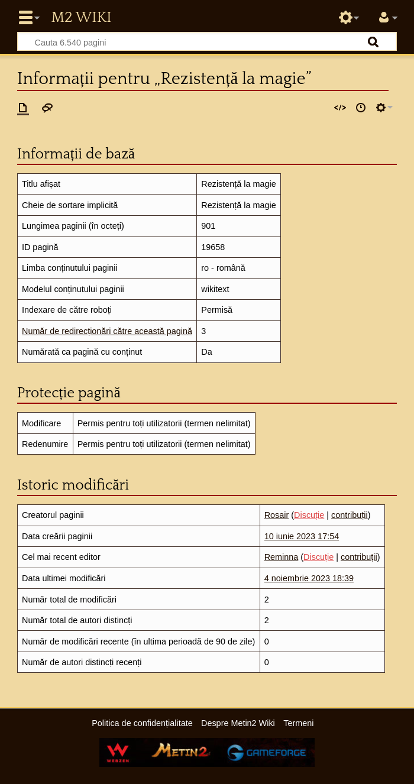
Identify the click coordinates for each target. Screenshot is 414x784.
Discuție (309, 515)
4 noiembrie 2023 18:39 (309, 578)
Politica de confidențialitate (142, 723)
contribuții (349, 515)
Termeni (298, 723)
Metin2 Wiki (81, 18)
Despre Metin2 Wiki (238, 723)
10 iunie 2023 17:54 (301, 536)
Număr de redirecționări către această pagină (107, 331)
